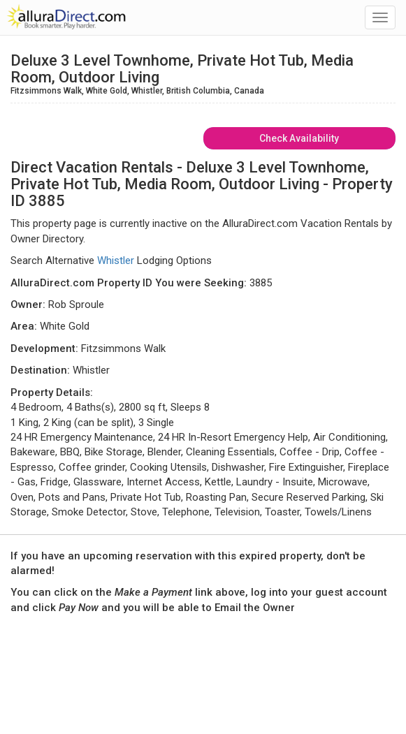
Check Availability (299, 138)
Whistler (115, 260)
